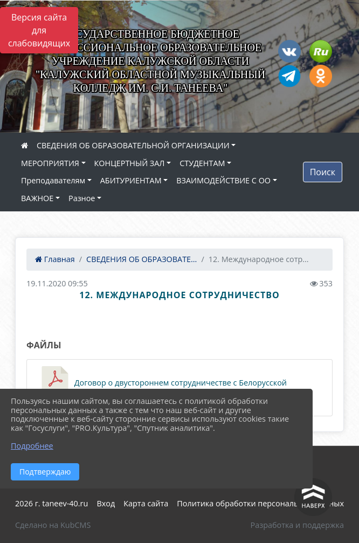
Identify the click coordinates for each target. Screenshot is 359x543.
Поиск (322, 172)
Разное (81, 198)
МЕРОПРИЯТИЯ (50, 163)
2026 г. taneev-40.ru (51, 503)
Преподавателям (53, 180)
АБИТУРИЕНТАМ (131, 180)
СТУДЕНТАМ (202, 163)
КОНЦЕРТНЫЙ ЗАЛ (129, 163)
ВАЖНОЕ (37, 198)
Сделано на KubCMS (53, 525)
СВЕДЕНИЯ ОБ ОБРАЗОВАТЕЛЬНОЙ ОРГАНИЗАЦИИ (133, 145)
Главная (55, 259)
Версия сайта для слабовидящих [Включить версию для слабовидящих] (39, 30)
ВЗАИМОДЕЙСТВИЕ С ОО (223, 180)
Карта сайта (145, 503)
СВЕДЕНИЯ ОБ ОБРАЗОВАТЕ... (141, 259)
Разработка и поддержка (297, 525)
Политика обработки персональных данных (260, 503)
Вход (105, 503)
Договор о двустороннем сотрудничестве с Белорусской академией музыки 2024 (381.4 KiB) (162, 388)
